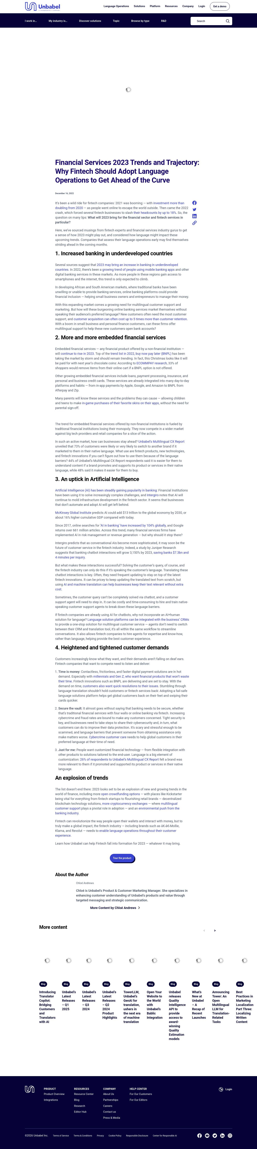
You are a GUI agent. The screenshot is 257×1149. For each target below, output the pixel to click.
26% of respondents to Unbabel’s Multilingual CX (114, 759)
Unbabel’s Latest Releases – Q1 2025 (69, 1000)
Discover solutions (90, 21)
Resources (171, 7)
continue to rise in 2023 (77, 353)
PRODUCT (50, 1088)
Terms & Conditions (83, 1135)
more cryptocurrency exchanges (125, 803)
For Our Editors (138, 1099)
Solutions (139, 7)
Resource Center (84, 1094)
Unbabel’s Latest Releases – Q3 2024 (89, 1000)
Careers (107, 1106)
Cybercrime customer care (107, 737)
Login (201, 7)
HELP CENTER (138, 1088)
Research (79, 1106)
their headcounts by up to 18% (155, 213)
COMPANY (109, 1088)
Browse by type (140, 21)
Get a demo (219, 7)
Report (154, 759)
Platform (155, 7)
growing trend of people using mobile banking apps (138, 269)
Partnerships (110, 1099)
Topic (116, 21)
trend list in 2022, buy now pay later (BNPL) (141, 353)
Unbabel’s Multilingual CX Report (161, 441)
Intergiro (153, 495)
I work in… (31, 21)
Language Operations (116, 7)
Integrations (51, 1099)
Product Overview (54, 1094)
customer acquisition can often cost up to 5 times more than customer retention (130, 319)
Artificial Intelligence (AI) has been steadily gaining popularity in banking (106, 490)
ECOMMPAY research (152, 363)
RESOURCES (81, 1088)
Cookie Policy (115, 1135)
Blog (76, 1099)
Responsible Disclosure (137, 1135)
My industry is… (58, 21)
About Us (108, 1094)
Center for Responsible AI (165, 1135)
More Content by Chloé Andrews (113, 908)
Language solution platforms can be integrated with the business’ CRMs (138, 619)
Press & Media (111, 1117)
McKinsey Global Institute (73, 512)
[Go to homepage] (42, 7)
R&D (163, 21)
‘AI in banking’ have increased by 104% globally (132, 525)
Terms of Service (61, 1135)
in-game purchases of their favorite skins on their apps (120, 403)
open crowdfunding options (120, 794)
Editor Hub (80, 1111)
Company (188, 7)
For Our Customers (141, 1094)
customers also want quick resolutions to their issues (120, 686)
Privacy (100, 1135)
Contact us (109, 1111)
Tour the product (122, 858)
